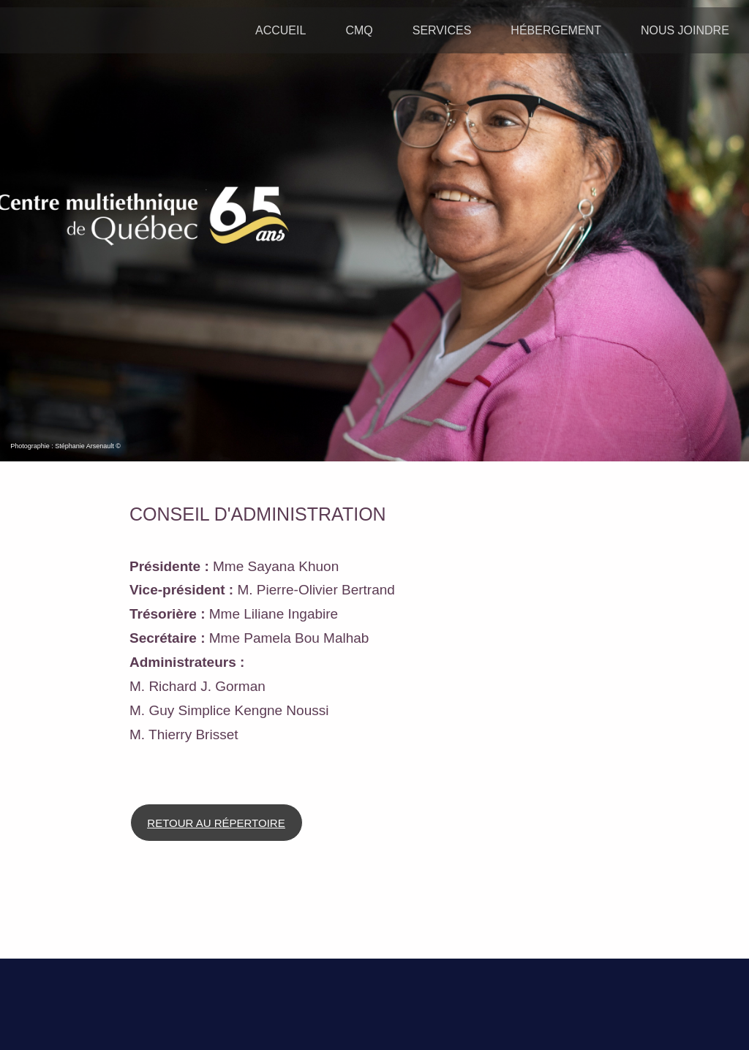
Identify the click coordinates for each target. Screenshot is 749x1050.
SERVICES (442, 30)
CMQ (358, 30)
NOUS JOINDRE (685, 30)
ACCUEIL (280, 30)
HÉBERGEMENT (556, 30)
